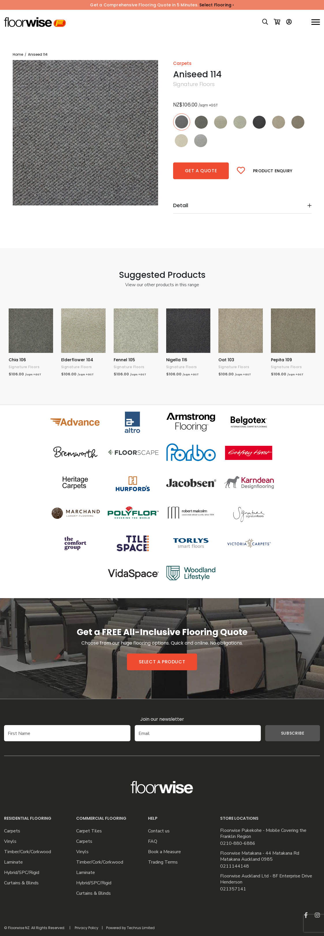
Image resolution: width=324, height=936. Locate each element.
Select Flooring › (216, 5)
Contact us (159, 831)
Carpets (12, 831)
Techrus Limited (141, 927)
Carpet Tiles (89, 831)
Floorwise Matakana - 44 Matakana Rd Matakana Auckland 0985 (259, 856)
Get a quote (201, 170)
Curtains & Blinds (21, 883)
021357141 (233, 889)
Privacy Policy (86, 927)
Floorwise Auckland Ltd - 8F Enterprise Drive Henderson (266, 879)
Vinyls (10, 841)
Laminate (13, 862)
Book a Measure (164, 852)
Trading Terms (163, 862)
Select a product (162, 661)
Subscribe (283, 733)
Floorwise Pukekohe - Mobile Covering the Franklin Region (263, 834)
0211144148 (234, 866)
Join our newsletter (162, 719)
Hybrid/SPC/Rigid (21, 873)
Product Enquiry (272, 171)
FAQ (152, 841)
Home (18, 54)
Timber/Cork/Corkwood (27, 852)
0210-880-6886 (237, 843)
